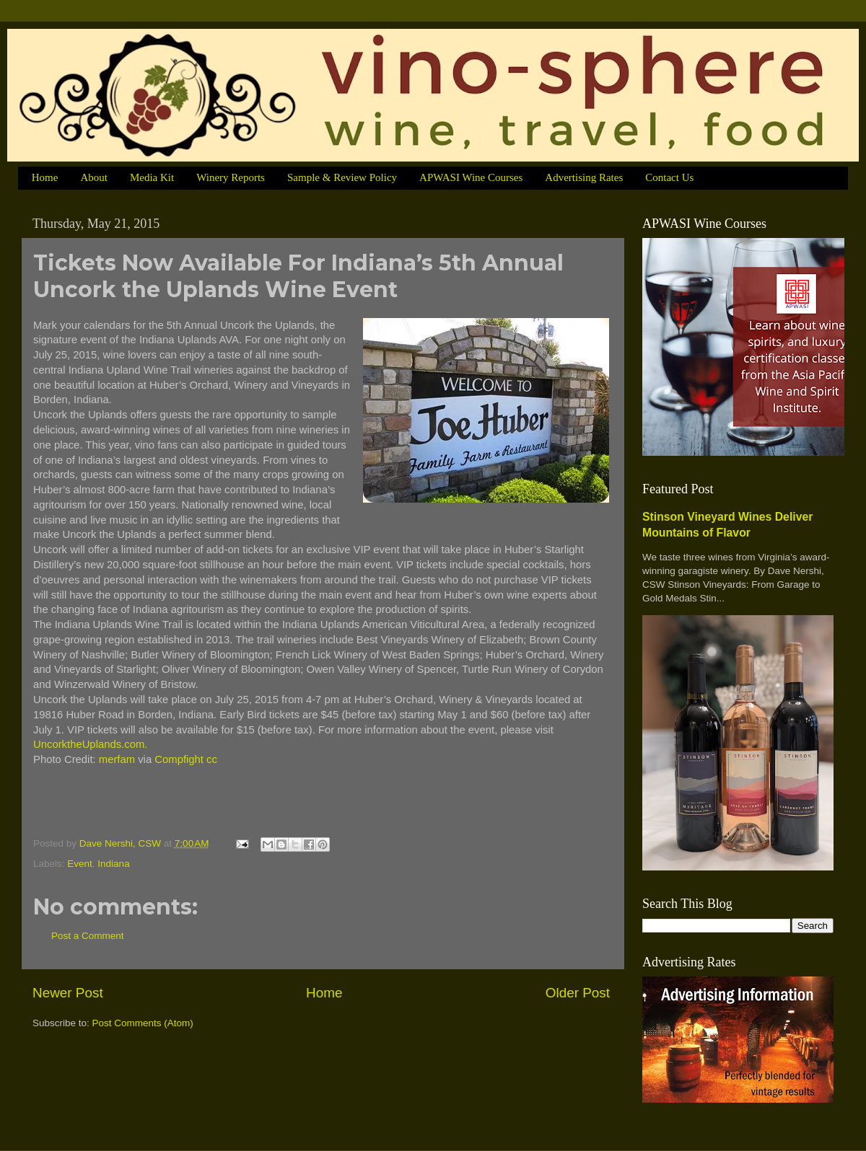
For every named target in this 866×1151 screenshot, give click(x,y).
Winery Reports (230, 177)
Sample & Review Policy (342, 177)
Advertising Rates (584, 177)
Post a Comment (87, 935)
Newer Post (67, 992)
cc (211, 759)
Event (79, 863)
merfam (117, 759)
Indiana (113, 863)
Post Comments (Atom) (142, 1023)
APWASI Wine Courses (470, 177)
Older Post (578, 992)
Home (45, 177)
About (94, 177)
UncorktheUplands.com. (90, 744)
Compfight (179, 759)
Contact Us (669, 177)
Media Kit (152, 177)
